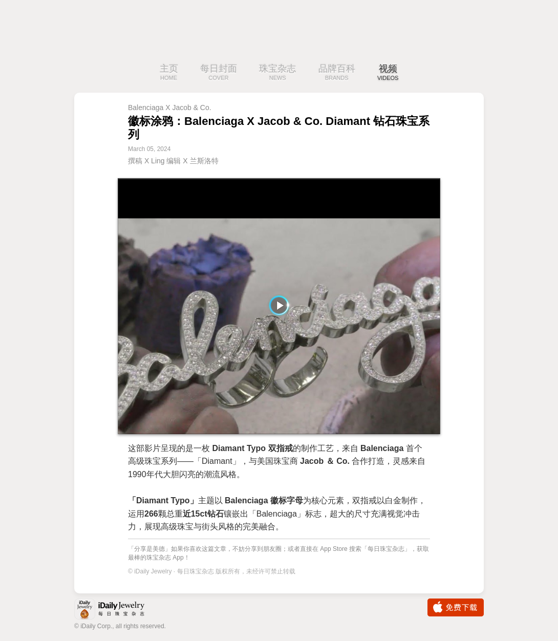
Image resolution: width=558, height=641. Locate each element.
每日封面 (218, 73)
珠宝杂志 (277, 73)
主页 (169, 73)
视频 (388, 73)
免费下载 (455, 607)
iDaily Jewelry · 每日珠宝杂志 (117, 610)
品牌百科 (336, 73)
